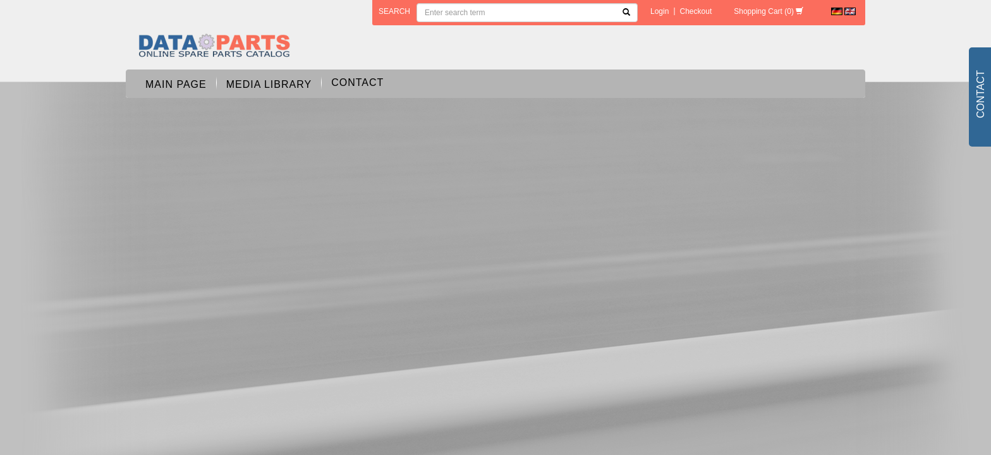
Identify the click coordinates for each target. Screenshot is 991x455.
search (394, 11)
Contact (357, 82)
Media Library (269, 84)
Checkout (696, 11)
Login (659, 11)
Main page (176, 84)
